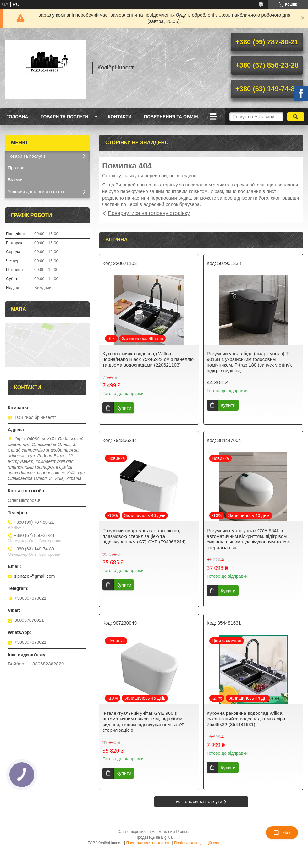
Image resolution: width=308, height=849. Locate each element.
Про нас (16, 167)
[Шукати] (295, 116)
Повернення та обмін (171, 116)
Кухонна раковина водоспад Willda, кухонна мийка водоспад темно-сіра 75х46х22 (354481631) (246, 718)
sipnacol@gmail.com (34, 576)
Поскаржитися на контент (148, 843)
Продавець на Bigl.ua (154, 837)
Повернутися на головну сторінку (149, 213)
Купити (123, 408)
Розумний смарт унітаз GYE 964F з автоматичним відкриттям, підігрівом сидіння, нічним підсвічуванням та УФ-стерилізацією (248, 539)
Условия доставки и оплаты (36, 191)
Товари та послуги (64, 116)
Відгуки (15, 179)
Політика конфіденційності (197, 843)
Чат (281, 832)
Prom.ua (183, 832)
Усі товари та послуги (198, 801)
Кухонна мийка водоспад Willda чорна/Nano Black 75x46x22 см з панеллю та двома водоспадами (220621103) (148, 359)
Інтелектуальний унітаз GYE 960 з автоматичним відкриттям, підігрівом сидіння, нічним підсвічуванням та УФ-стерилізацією (144, 721)
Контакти (119, 116)
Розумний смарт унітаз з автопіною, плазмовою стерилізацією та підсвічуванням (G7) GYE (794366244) (144, 536)
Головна (17, 116)
